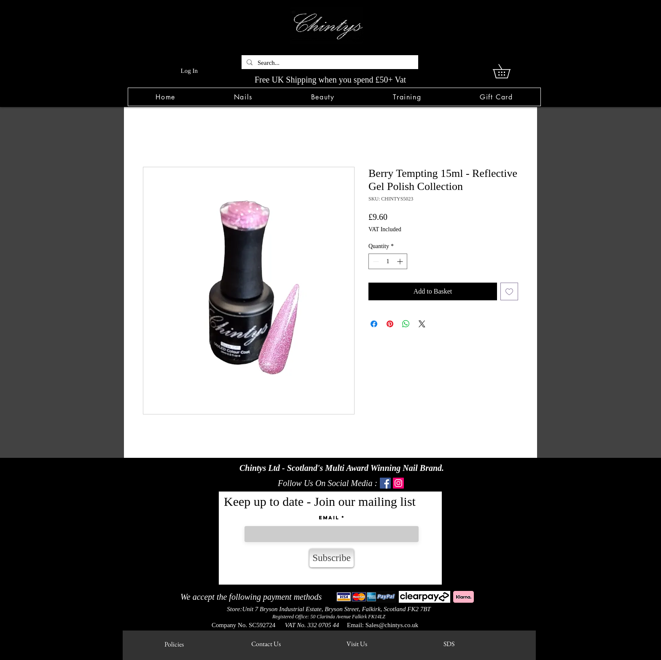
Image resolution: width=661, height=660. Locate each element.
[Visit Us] (357, 644)
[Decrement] (375, 261)
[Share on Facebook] (374, 324)
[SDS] (449, 644)
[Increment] (400, 261)
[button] (243, 97)
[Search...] (329, 63)
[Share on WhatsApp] (406, 324)
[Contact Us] (266, 644)
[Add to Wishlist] (509, 291)
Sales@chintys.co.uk (391, 625)
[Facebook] (385, 483)
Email (329, 518)
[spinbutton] (387, 261)
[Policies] (174, 644)
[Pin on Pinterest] (390, 324)
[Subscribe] (331, 558)
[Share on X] (422, 324)
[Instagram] (398, 483)
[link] (508, 71)
